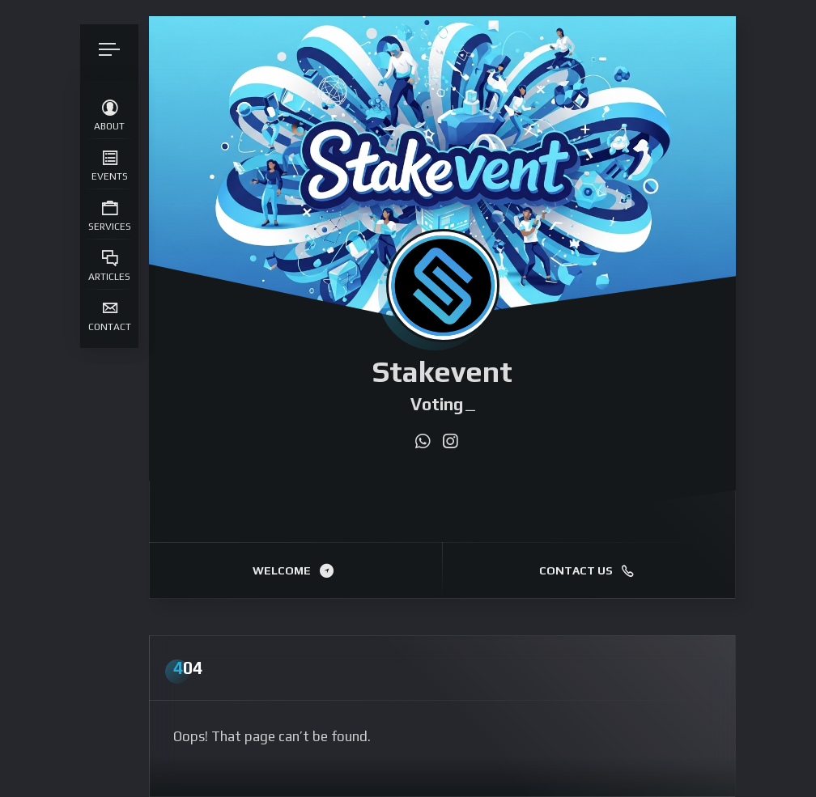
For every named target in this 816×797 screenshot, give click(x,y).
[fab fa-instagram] (450, 442)
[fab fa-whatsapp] (422, 442)
